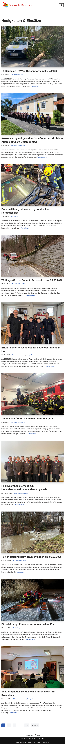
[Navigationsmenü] (61, 5)
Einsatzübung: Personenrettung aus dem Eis (27, 624)
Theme (37, 736)
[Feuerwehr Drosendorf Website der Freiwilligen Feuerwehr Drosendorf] (18, 5)
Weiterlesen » (36, 86)
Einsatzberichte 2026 (17, 74)
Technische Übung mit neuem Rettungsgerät (27, 418)
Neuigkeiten (21, 145)
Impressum (29, 736)
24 (27, 726)
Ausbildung (14, 216)
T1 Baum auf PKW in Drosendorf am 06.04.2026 (29, 71)
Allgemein (14, 145)
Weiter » (35, 726)
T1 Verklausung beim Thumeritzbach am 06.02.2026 (31, 557)
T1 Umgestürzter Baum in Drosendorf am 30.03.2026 (31, 280)
